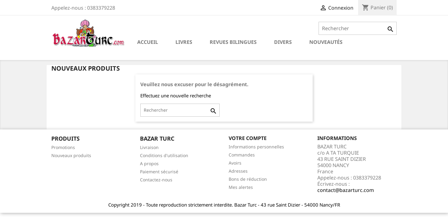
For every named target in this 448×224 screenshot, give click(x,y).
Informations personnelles (256, 147)
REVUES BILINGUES (233, 42)
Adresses (238, 171)
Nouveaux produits (71, 155)
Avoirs (235, 163)
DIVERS (283, 42)
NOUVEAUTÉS (326, 42)
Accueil (147, 42)
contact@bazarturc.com (345, 190)
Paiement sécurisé (159, 172)
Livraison (149, 147)
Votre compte (248, 138)
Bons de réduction (248, 179)
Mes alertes (241, 187)
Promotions (63, 147)
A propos (149, 163)
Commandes (242, 155)
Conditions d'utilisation (164, 155)
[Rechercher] (358, 28)
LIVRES (183, 42)
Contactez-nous (156, 180)
